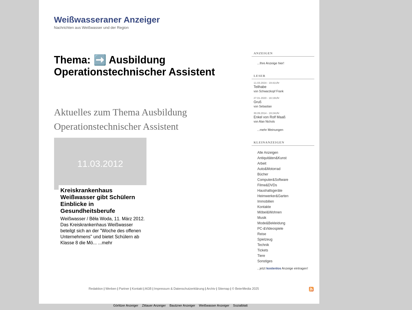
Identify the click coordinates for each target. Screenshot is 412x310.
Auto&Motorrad (269, 168)
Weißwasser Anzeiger (214, 305)
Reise (262, 234)
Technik (263, 244)
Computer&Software (273, 179)
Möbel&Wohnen (270, 212)
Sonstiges (265, 261)
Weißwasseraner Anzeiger (107, 19)
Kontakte (264, 206)
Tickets (263, 250)
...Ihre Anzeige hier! (270, 63)
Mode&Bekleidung (271, 223)
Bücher (263, 174)
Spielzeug (265, 239)
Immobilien (266, 201)
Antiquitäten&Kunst (272, 158)
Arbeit (262, 163)
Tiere (261, 255)
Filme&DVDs (267, 185)
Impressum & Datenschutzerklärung (179, 288)
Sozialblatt (240, 305)
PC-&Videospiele (271, 228)
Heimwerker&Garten (273, 196)
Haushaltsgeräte (270, 190)
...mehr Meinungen (270, 129)
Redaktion (96, 288)
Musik (262, 217)
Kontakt (137, 288)
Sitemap (223, 288)
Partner (124, 288)
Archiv (211, 288)
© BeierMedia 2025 (245, 288)
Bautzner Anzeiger (182, 305)
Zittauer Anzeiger (154, 305)
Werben (110, 288)
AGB (148, 288)
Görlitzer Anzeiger (125, 305)
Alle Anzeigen (268, 152)
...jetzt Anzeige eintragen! (282, 268)
